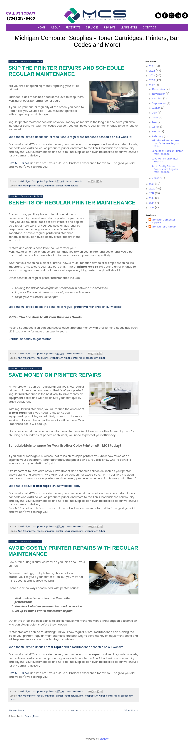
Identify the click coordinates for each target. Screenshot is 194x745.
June (155, 117)
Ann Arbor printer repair (30, 185)
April (155, 127)
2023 (152, 80)
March (156, 131)
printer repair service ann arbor (88, 357)
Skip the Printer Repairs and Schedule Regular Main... (166, 143)
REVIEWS (109, 27)
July (154, 112)
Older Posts (131, 710)
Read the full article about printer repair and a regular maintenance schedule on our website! (70, 137)
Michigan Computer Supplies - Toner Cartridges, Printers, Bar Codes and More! (97, 41)
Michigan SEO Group (164, 226)
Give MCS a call (18, 163)
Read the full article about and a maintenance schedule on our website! (66, 647)
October (157, 98)
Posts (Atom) (33, 716)
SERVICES (92, 27)
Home (74, 710)
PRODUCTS (73, 27)
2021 (152, 184)
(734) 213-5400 (20, 16)
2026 (152, 66)
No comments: (75, 181)
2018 (152, 198)
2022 (152, 85)
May (155, 122)
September (159, 103)
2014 (152, 203)
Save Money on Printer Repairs (54, 375)
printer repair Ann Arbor (57, 357)
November (159, 94)
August (156, 108)
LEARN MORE (129, 27)
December (159, 89)
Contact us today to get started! (30, 339)
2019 (152, 193)
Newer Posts (16, 710)
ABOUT (55, 27)
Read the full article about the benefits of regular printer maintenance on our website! (65, 307)
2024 (152, 75)
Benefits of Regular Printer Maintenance (71, 203)
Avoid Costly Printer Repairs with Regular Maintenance (165, 169)
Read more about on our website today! (44, 486)
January (157, 178)
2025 (152, 71)
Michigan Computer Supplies (163, 221)
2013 (152, 207)
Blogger (104, 738)
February (158, 136)
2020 (152, 188)
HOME (41, 27)
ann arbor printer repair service (61, 185)
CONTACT (150, 27)
